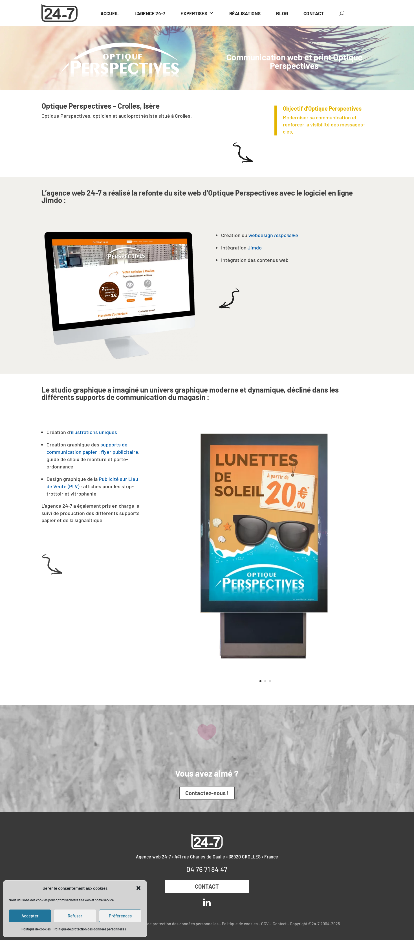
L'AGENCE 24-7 (150, 13)
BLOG (282, 13)
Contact (207, 886)
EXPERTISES (197, 13)
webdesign (273, 235)
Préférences (120, 915)
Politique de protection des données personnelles (90, 929)
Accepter (30, 915)
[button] (138, 888)
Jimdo (254, 247)
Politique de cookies (36, 929)
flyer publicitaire (119, 452)
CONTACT (313, 13)
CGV (264, 923)
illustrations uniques (94, 432)
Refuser (75, 915)
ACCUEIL (109, 13)
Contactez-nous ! (207, 793)
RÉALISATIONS (245, 13)
